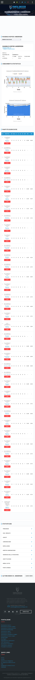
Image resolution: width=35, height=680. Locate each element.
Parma (7, 317)
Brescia (6, 227)
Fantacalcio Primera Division (8, 628)
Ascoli (7, 239)
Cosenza (7, 297)
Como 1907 (6, 247)
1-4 (7, 201)
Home (8, 14)
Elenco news (29, 576)
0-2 (7, 173)
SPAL (5, 179)
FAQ (2, 664)
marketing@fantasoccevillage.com (18, 606)
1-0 (7, 250)
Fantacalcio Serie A (6, 625)
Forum (2, 659)
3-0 (7, 406)
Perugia (7, 305)
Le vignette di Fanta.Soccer (8, 662)
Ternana (7, 277)
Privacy (30, 673)
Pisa (9, 189)
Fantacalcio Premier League (8, 626)
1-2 (7, 143)
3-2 (7, 447)
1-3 (7, 220)
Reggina (7, 257)
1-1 (7, 163)
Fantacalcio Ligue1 (6, 631)
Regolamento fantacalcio (7, 640)
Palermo (7, 266)
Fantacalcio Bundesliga (7, 629)
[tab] (19, 140)
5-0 (7, 466)
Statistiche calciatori (6, 645)
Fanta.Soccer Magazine (7, 661)
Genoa (7, 141)
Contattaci (26, 611)
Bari (9, 209)
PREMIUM (3, 667)
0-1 (7, 269)
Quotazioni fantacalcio (7, 643)
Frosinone (7, 218)
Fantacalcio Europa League (8, 636)
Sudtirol (7, 149)
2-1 (7, 279)
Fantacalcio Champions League (9, 634)
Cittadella (7, 160)
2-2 (7, 290)
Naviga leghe (4, 637)
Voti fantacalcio (5, 642)
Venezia (7, 140)
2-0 (7, 182)
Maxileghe (3, 639)
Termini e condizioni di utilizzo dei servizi (17, 674)
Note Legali (24, 673)
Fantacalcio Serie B (6, 633)
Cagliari (7, 198)
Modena (7, 287)
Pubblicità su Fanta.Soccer (8, 665)
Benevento (7, 171)
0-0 (7, 387)
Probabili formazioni (6, 647)
